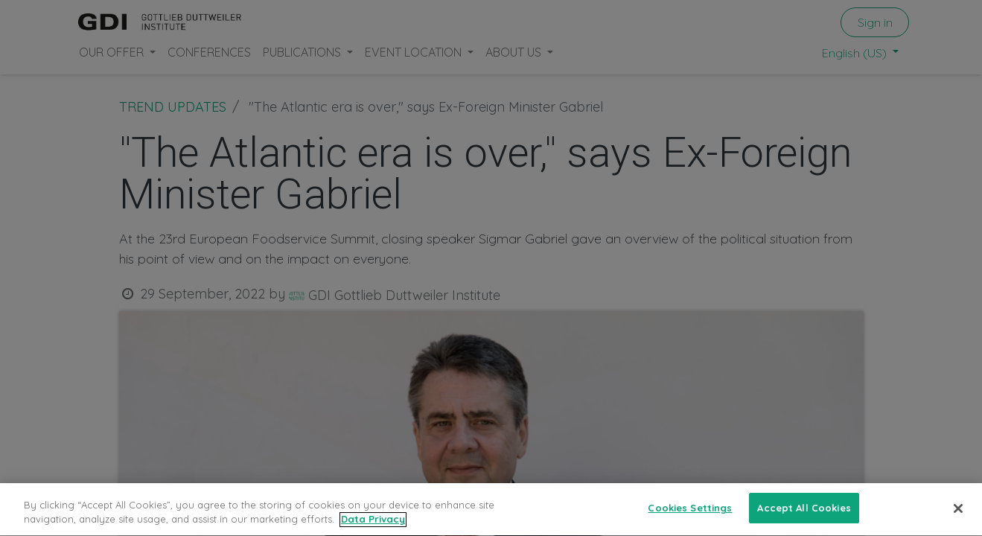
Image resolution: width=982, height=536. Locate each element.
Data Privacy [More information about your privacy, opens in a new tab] (373, 525)
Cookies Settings (690, 514)
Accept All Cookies (803, 514)
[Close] (958, 513)
